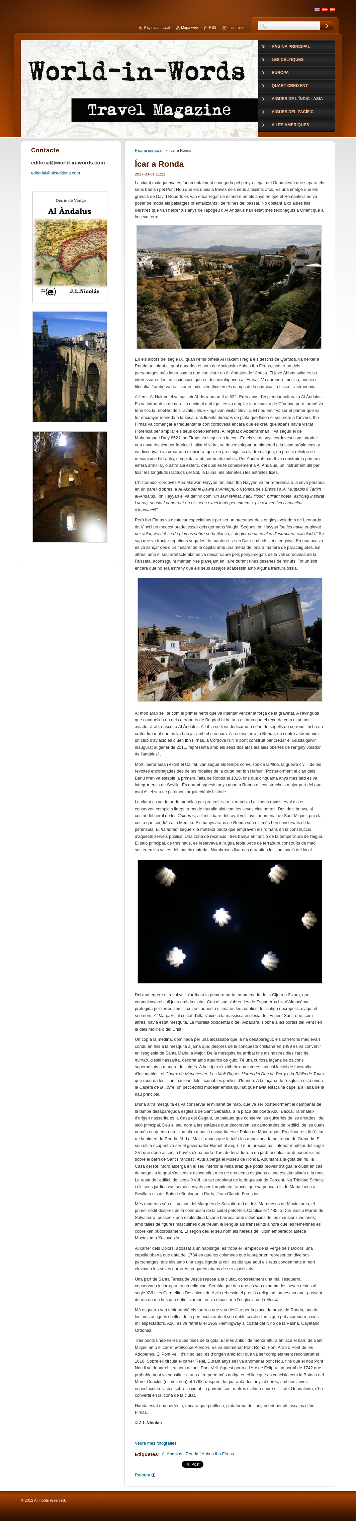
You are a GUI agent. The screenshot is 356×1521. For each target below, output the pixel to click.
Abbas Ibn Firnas (218, 1453)
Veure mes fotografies (155, 1443)
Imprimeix (235, 27)
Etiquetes (146, 1454)
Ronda (192, 1453)
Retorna (142, 1474)
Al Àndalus (172, 1453)
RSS (212, 27)
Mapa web (189, 27)
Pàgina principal (148, 150)
